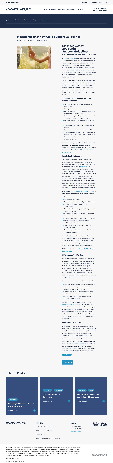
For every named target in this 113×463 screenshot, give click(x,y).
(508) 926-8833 (100, 11)
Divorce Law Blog (85, 2)
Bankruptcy (49, 430)
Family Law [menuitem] (61, 9)
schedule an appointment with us (81, 344)
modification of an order (69, 304)
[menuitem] (8, 462)
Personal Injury (40, 430)
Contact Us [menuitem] (80, 9)
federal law (72, 58)
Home (37, 426)
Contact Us (57, 438)
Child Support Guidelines (82, 191)
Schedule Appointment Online (99, 2)
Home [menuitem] (45, 9)
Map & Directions (76, 431)
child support (83, 167)
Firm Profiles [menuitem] (52, 9)
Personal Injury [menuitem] (71, 9)
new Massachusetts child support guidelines (77, 70)
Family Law (52, 426)
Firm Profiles (44, 426)
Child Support (66, 354)
